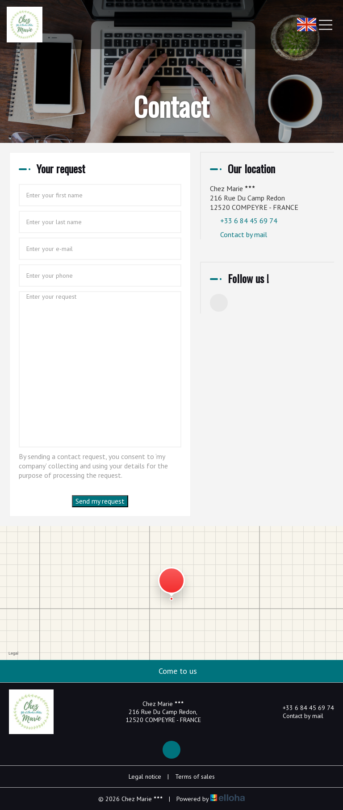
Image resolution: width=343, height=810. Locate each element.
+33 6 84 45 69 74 (303, 708)
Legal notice (145, 776)
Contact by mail (243, 234)
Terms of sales (195, 776)
